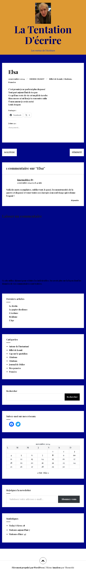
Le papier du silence (18, 309)
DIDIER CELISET (38, 78)
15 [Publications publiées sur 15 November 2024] (53, 459)
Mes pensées (15, 368)
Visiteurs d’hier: (16, 534)
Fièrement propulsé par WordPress (28, 567)
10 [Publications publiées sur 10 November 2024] (74, 455)
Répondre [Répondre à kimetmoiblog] (75, 200)
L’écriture (13, 313)
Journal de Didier (17, 364)
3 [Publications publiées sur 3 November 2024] (74, 451)
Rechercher (11, 390)
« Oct (39, 472)
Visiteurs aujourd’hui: (19, 529)
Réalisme (13, 316)
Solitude (9, 152)
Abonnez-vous (68, 498)
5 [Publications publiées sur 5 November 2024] (21, 455)
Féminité (77, 152)
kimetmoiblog (23, 179)
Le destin (13, 305)
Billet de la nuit (57, 78)
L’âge (11, 320)
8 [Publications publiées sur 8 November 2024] (52, 455)
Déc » (46, 472)
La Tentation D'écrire (43, 34)
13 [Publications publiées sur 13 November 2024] (32, 459)
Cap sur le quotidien (18, 353)
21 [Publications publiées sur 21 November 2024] (42, 462)
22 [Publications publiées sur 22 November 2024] (53, 462)
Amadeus (56, 567)
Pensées (12, 82)
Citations (69, 78)
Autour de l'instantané (19, 346)
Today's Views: (16, 525)
